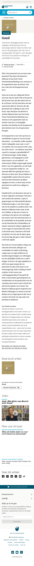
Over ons (23, 545)
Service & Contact (13, 545)
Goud (4, 384)
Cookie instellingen (19, 542)
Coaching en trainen (8, 17)
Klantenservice (17, 494)
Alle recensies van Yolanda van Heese (14, 348)
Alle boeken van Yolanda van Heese (14, 346)
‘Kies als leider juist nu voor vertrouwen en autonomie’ (15, 433)
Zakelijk (17, 498)
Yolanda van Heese (9, 64)
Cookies (10, 542)
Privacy (27, 540)
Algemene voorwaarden (10, 540)
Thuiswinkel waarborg (16, 537)
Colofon (21, 540)
